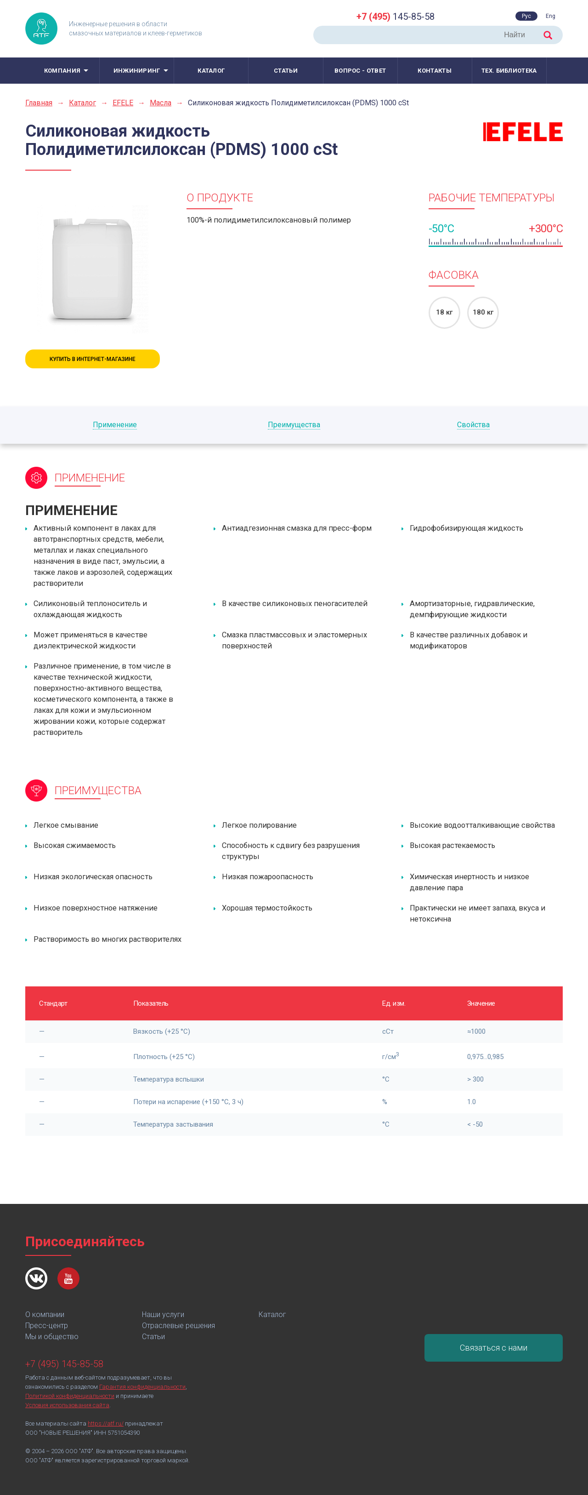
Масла (160, 102)
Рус (526, 16)
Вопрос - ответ (360, 70)
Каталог (211, 70)
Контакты (434, 70)
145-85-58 (395, 16)
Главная (38, 102)
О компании (44, 1314)
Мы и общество (52, 1336)
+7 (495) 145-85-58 (64, 1363)
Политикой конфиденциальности (69, 1395)
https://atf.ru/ (106, 1423)
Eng (550, 16)
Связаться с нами (493, 1347)
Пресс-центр (46, 1325)
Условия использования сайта (67, 1405)
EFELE (123, 102)
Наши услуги (163, 1314)
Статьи (286, 70)
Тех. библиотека (509, 70)
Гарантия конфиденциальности (142, 1386)
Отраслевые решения (178, 1325)
